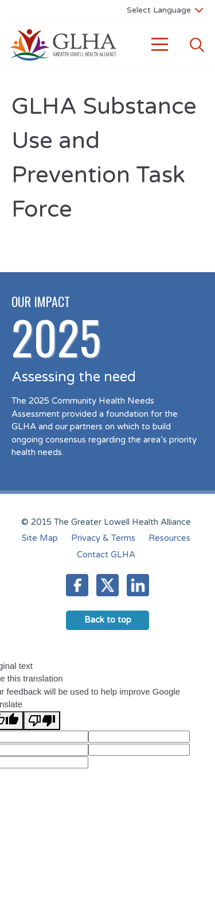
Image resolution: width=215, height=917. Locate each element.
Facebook (77, 585)
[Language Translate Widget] (165, 9)
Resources (169, 538)
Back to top (107, 620)
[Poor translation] (42, 720)
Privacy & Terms (103, 538)
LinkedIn (138, 585)
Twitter (107, 585)
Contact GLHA (106, 554)
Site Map (40, 538)
